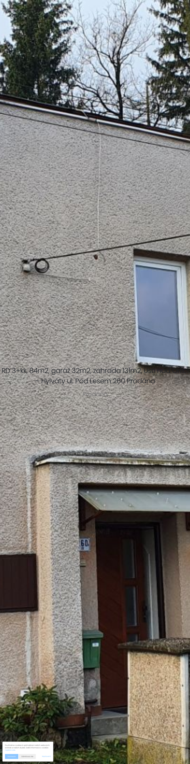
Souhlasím (11, 756)
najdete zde (10, 750)
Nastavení (46, 756)
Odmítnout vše (27, 756)
